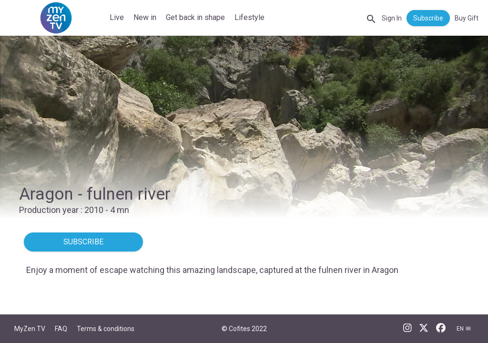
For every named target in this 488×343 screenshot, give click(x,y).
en (464, 328)
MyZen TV (29, 329)
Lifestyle (249, 17)
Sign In (392, 18)
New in (144, 17)
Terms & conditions (105, 329)
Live (117, 17)
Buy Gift (466, 18)
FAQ (61, 329)
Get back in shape (195, 17)
